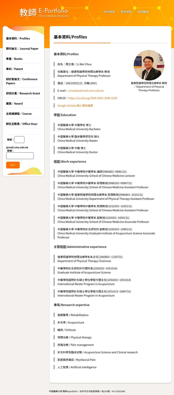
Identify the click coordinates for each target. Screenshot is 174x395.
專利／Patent (14, 69)
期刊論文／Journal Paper (22, 48)
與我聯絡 (143, 11)
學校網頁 (126, 11)
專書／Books (14, 59)
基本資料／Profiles (18, 38)
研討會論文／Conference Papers (22, 81)
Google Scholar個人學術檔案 (75, 105)
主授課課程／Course (19, 114)
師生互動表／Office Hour (22, 124)
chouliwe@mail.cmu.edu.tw (86, 90)
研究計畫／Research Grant (23, 93)
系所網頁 (109, 11)
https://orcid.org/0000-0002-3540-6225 (92, 98)
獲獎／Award (14, 103)
